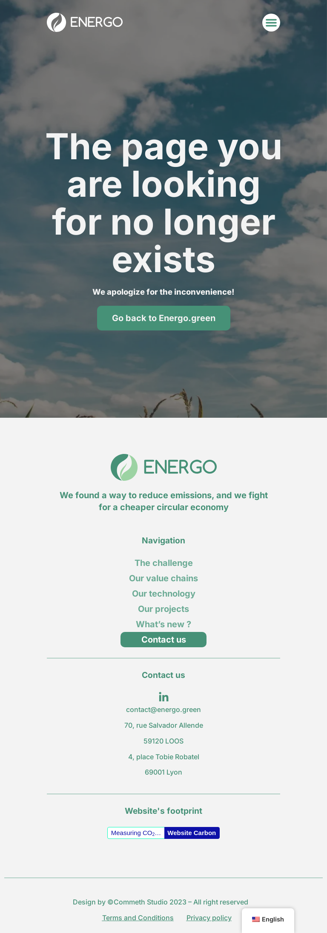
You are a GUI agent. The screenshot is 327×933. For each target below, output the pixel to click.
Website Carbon (191, 832)
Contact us (163, 639)
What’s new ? (163, 624)
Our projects (163, 609)
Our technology (163, 594)
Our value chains (163, 578)
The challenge (164, 563)
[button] (271, 23)
